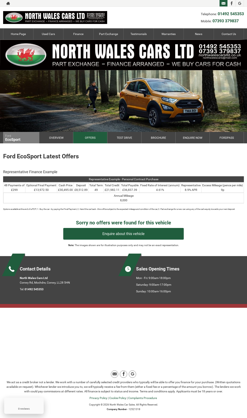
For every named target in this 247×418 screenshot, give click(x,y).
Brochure (158, 137)
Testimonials (138, 34)
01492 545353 (202, 3)
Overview (56, 137)
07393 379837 (197, 10)
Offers (90, 137)
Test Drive (124, 137)
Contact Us (229, 34)
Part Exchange (108, 34)
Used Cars (48, 34)
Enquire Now (192, 137)
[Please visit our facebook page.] (231, 3)
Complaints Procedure (142, 398)
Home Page (18, 34)
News (198, 34)
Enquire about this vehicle (123, 234)
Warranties (168, 34)
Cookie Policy (117, 398)
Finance (78, 34)
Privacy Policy (98, 398)
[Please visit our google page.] (240, 3)
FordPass (227, 137)
